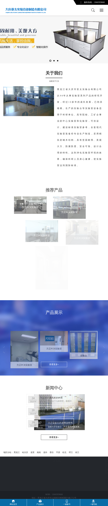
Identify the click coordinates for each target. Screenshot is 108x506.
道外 (45, 452)
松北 (64, 452)
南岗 (39, 452)
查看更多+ (54, 437)
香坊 (52, 452)
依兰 (77, 452)
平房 (58, 452)
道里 (32, 452)
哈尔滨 (25, 452)
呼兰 (71, 452)
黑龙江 (17, 452)
